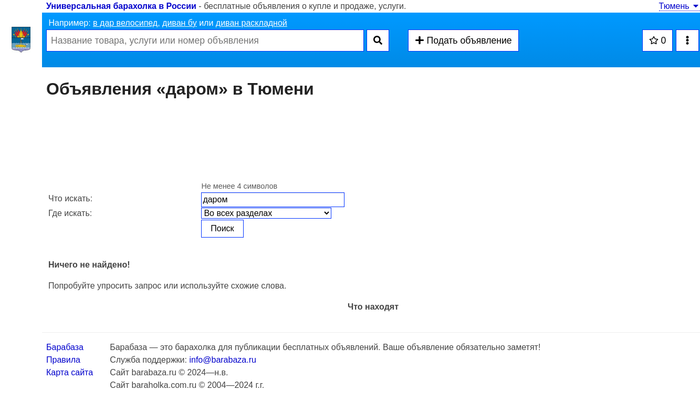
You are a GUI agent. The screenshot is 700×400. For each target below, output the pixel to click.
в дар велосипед (125, 22)
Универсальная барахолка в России (121, 6)
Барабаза (64, 347)
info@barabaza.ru (222, 359)
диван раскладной (251, 22)
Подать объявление (463, 40)
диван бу (179, 22)
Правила (63, 359)
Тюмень (679, 6)
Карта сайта (69, 372)
